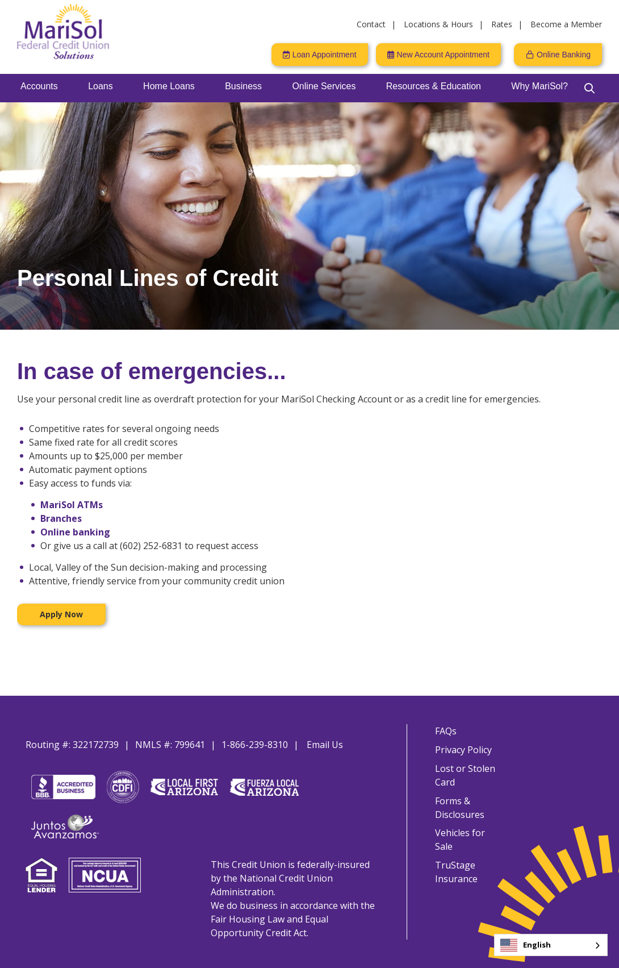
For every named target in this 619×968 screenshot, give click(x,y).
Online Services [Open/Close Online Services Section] (323, 86)
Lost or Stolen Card (464, 776)
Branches (61, 518)
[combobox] (551, 945)
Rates (501, 24)
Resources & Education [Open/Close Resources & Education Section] (433, 86)
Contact (371, 24)
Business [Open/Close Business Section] (243, 86)
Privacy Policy (462, 750)
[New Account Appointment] (438, 54)
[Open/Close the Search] (589, 88)
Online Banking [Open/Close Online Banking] (564, 54)
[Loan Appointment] (319, 54)
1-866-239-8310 (254, 744)
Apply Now (61, 614)
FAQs (445, 731)
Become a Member (566, 24)
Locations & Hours (438, 24)
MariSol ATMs (71, 504)
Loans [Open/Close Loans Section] (100, 86)
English (525, 945)
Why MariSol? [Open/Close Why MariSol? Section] (539, 86)
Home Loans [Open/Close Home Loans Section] (169, 86)
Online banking (75, 532)
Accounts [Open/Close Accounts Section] (39, 86)
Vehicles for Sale (469, 835)
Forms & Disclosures (459, 809)
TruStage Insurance (455, 862)
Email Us (325, 744)
